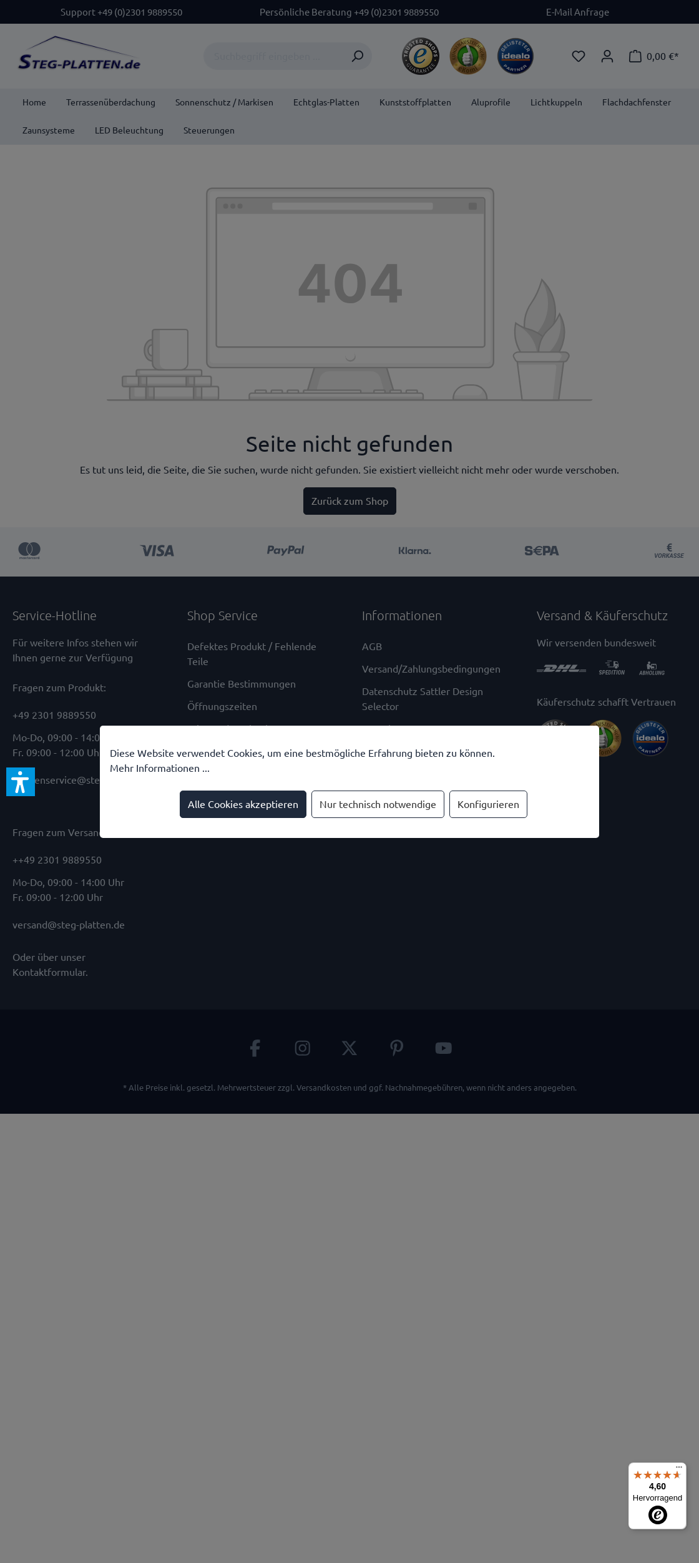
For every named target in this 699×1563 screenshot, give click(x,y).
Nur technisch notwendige (378, 804)
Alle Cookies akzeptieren (243, 804)
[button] (20, 781)
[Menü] (679, 1470)
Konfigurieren (488, 804)
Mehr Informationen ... (160, 768)
